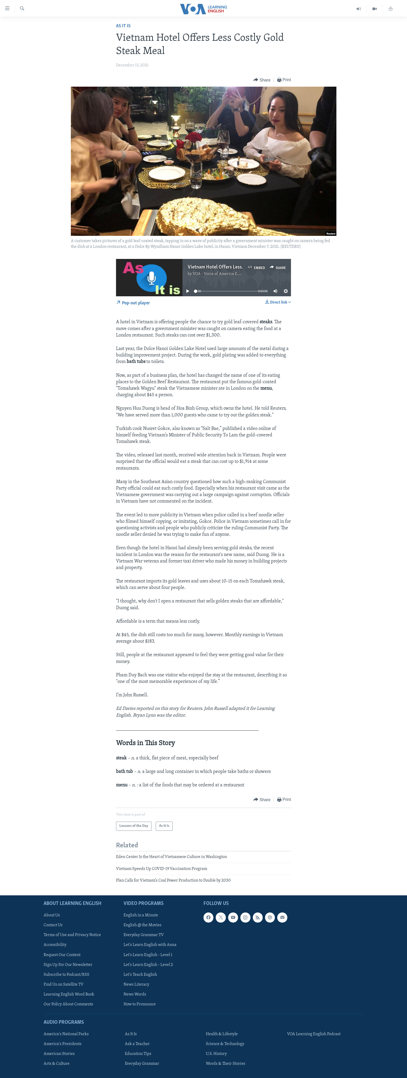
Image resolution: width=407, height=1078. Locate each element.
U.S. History (216, 1054)
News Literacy (136, 984)
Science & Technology (225, 1044)
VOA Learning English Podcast (314, 1034)
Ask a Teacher (137, 1044)
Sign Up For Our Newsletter (68, 965)
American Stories (59, 1054)
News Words (135, 994)
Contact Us (53, 925)
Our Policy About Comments (68, 1004)
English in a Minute (141, 915)
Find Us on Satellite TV (64, 984)
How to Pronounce (140, 1004)
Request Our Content (62, 955)
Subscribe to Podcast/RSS (66, 974)
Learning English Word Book (69, 994)
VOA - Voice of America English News (226, 274)
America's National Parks (66, 1034)
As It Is (123, 26)
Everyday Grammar (142, 1064)
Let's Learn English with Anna (150, 945)
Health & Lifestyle (222, 1034)
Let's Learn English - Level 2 (148, 965)
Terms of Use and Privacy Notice (72, 935)
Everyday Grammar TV (144, 935)
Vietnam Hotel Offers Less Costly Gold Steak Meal (239, 267)
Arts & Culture (57, 1064)
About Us (52, 915)
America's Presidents (63, 1044)
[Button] (261, 80)
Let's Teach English (140, 974)
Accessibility (55, 945)
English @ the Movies (142, 925)
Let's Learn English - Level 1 (148, 955)
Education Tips (138, 1054)
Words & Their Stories (225, 1064)
